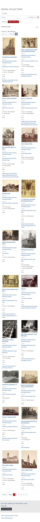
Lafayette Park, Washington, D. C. (9, 384)
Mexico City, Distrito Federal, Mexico (28, 396)
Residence (23, 288)
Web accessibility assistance (7, 517)
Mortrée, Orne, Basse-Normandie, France (29, 107)
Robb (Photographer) (25, 447)
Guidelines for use (11, 503)
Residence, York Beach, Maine (9, 417)
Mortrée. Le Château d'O (26, 98)
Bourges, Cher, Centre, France (8, 107)
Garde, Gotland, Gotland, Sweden (27, 479)
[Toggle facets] (37, 27)
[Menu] (4, 13)
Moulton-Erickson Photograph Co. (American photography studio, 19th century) (28, 225)
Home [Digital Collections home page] (2, 503)
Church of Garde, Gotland (27, 470)
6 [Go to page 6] (26, 494)
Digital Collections (11, 9)
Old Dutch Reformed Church (27, 249)
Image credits (4, 505)
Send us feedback (6, 509)
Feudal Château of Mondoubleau (9, 57)
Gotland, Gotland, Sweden (26, 153)
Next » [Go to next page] (10, 494)
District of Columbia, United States (9, 394)
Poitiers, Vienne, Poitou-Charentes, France (29, 60)
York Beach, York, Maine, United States (10, 426)
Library (5, 6)
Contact (25, 503)
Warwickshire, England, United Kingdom (10, 203)
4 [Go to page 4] (21, 494)
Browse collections (19, 503)
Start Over (4, 21)
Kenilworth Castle (6, 193)
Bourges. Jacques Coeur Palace (9, 98)
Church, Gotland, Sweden (26, 143)
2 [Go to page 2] (16, 494)
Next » (14, 31)
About (5, 503)
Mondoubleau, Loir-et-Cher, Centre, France (10, 66)
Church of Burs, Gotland (7, 465)
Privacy (16, 515)
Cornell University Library (9, 515)
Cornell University (8, 2)
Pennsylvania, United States (26, 298)
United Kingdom (5, 253)
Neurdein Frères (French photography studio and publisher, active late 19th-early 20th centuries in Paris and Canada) (29, 123)
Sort (3, 34)
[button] (13, 22)
